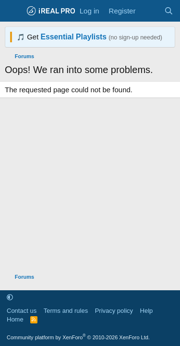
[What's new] (149, 11)
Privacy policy (114, 310)
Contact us (21, 310)
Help (146, 310)
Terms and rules (66, 310)
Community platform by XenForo (78, 337)
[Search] (168, 11)
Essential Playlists (74, 37)
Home (15, 319)
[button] (10, 297)
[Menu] (13, 11)
